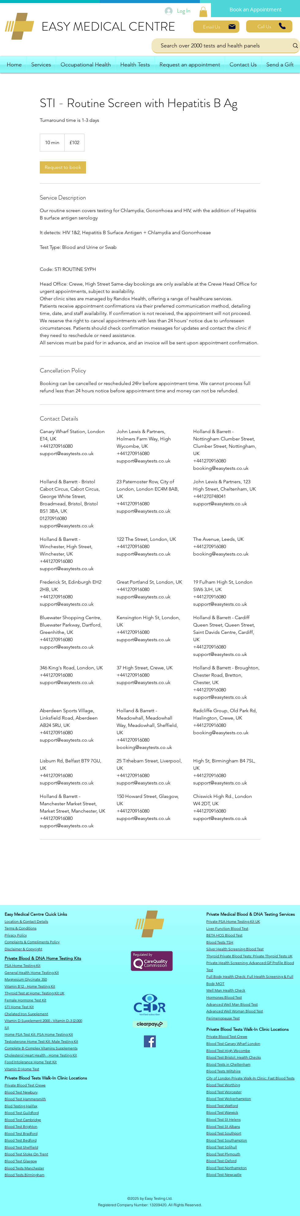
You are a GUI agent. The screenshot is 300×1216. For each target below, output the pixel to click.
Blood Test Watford (222, 1105)
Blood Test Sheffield (21, 1147)
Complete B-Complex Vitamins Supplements (41, 1048)
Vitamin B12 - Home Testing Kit (30, 986)
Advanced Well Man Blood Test (232, 1004)
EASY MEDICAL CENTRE (108, 26)
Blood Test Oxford (221, 1160)
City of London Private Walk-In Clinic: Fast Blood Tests (250, 1078)
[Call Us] (269, 26)
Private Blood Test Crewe (25, 1085)
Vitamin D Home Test (22, 1069)
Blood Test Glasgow (21, 1161)
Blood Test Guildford (22, 1112)
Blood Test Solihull (221, 1147)
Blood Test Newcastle (224, 1174)
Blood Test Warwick (222, 1112)
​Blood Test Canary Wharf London (233, 1043)
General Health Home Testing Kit (32, 972)
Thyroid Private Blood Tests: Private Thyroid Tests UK (249, 956)
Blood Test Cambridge (23, 1119)
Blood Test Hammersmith (25, 1099)
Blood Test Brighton (21, 1126)
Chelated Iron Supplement (26, 1014)
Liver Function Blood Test (227, 928)
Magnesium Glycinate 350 (26, 979)
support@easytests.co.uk (67, 453)
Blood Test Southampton (226, 1140)
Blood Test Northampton (226, 1167)
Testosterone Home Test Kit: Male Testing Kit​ (41, 1041)
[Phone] (282, 26)
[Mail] (232, 27)
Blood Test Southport (223, 1133)
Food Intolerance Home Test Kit (31, 1062)
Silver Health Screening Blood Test (235, 949)
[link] (203, 12)
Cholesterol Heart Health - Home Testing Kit (41, 1055)
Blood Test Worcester (224, 1092)
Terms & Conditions (20, 928)
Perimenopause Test (223, 1018)
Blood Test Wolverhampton (228, 1098)
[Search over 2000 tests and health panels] (216, 45)
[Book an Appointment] (255, 9)
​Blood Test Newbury (21, 1092)
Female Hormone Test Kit (25, 1000)
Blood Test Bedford (20, 1140)
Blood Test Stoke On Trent (26, 1154)
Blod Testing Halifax (21, 1106)
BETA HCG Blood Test (224, 935)
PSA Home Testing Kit (22, 965)
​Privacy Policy (16, 935)
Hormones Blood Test (224, 997)
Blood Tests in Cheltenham (228, 1064)
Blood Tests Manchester (24, 1168)
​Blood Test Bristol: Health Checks (233, 1057)
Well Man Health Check (225, 990)
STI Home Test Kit (19, 1007)
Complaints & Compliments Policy (32, 942)
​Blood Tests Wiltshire (223, 1071)
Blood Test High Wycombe (228, 1050)
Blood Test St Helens (223, 1119)
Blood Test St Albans (223, 1126)
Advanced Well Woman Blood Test (234, 1011)
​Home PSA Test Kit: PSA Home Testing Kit (39, 1034)
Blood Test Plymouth (223, 1154)
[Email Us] (216, 27)
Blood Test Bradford (21, 1133)
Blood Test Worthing (223, 1085)
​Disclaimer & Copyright (23, 949)
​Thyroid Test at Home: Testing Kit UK (34, 993)
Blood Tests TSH (219, 942)
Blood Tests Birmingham (24, 1175)
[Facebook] (150, 1041)
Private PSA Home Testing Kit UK (233, 921)
